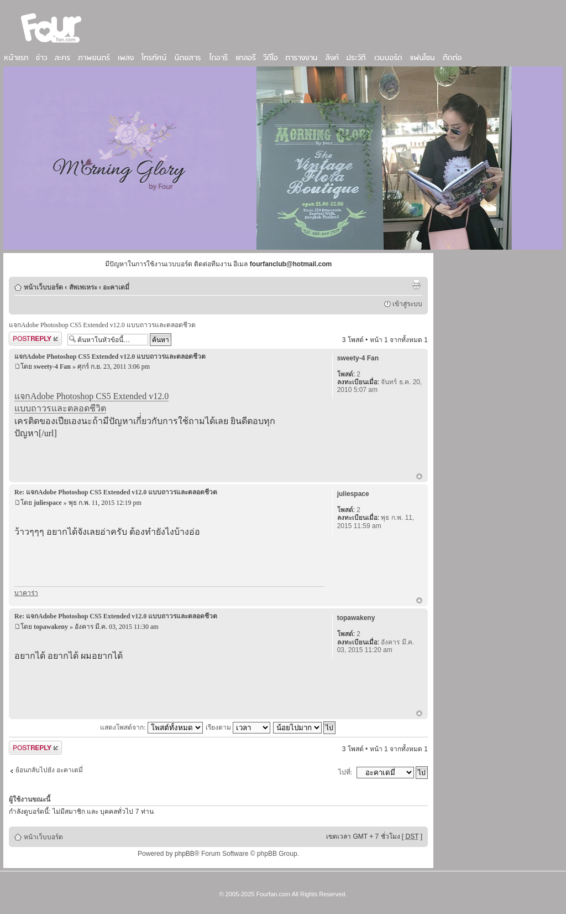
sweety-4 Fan (52, 366)
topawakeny (51, 627)
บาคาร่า (26, 593)
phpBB (185, 854)
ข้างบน (419, 477)
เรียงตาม (238, 727)
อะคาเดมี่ (116, 287)
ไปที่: (345, 772)
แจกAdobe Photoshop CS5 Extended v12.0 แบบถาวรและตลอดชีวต (102, 325)
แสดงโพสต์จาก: (151, 727)
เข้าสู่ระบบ (407, 304)
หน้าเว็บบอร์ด (43, 287)
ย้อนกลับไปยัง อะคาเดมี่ (49, 770)
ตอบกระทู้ (35, 338)
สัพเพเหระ (83, 287)
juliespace (48, 503)
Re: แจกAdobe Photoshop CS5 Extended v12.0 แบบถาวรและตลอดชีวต (115, 492)
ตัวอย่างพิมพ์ (416, 285)
